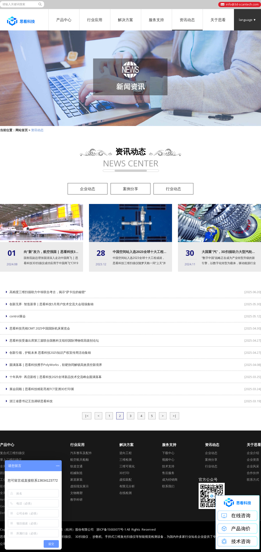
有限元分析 (127, 486)
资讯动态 (187, 19)
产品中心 (63, 19)
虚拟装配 (125, 479)
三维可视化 (127, 466)
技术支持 (168, 466)
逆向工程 (125, 453)
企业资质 (253, 459)
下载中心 (168, 453)
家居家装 (76, 479)
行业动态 (173, 188)
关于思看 (218, 19)
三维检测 (125, 459)
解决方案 (125, 19)
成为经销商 (169, 479)
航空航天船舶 (79, 459)
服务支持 (156, 19)
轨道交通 (76, 466)
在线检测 (125, 493)
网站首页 (21, 130)
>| (174, 416)
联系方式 (253, 479)
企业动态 (87, 188)
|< (87, 416)
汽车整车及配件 (81, 453)
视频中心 (168, 459)
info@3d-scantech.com (242, 4)
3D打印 (124, 473)
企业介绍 (253, 453)
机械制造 (76, 473)
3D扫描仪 (81, 536)
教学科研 (76, 499)
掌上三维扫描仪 (11, 459)
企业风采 (253, 466)
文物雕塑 (76, 493)
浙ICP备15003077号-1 (111, 529)
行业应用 (94, 19)
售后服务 (168, 473)
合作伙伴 (253, 473)
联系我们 (168, 486)
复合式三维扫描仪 (12, 453)
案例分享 (130, 188)
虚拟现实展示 (79, 486)
